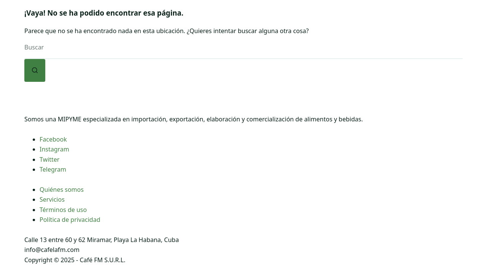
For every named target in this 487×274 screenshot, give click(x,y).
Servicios (52, 199)
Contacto (404, 23)
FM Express (216, 23)
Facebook (53, 139)
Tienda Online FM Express (296, 23)
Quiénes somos (62, 189)
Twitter (49, 159)
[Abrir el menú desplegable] (181, 22)
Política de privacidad (70, 219)
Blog (364, 23)
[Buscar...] (243, 47)
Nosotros (118, 23)
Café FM (167, 23)
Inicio (76, 23)
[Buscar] (440, 23)
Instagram (54, 149)
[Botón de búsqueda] (34, 70)
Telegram (53, 169)
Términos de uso (63, 210)
